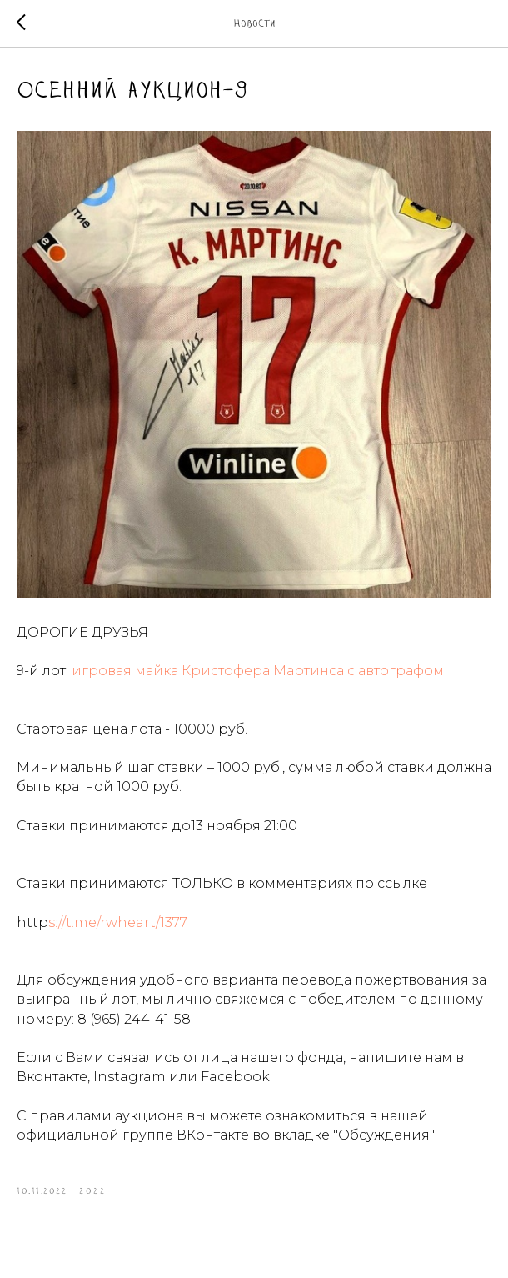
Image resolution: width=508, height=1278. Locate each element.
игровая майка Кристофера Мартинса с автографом (258, 672)
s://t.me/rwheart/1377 (117, 924)
